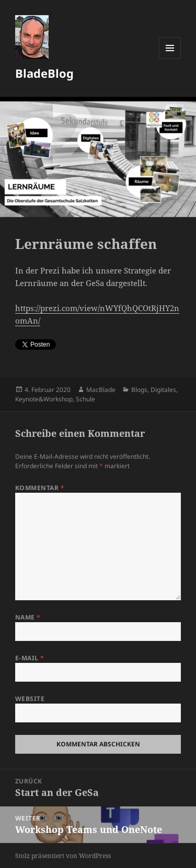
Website (29, 698)
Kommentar (39, 487)
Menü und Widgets (170, 58)
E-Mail (29, 657)
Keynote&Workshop (44, 399)
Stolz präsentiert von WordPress (63, 855)
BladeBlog (44, 73)
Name (28, 617)
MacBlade (101, 389)
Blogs (139, 389)
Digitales (163, 389)
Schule (85, 399)
